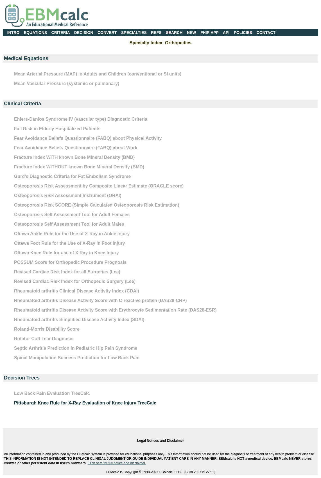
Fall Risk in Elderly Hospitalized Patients (57, 128)
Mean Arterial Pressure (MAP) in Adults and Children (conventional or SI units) (97, 74)
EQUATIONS (35, 32)
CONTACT (266, 32)
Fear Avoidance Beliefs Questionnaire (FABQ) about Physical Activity (88, 138)
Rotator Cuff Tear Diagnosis (43, 338)
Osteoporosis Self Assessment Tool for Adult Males (69, 224)
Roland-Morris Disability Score (47, 329)
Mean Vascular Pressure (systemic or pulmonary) (66, 83)
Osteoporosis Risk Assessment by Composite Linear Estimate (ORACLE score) (99, 186)
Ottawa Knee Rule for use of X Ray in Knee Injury (66, 252)
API (226, 32)
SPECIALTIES (134, 32)
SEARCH (174, 32)
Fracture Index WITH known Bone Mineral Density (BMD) (74, 157)
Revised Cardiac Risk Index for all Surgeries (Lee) (67, 271)
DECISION (83, 32)
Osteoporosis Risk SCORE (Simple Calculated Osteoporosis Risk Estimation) (96, 205)
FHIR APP (209, 32)
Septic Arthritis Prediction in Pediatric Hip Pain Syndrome (75, 348)
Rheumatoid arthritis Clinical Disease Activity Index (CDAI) (76, 291)
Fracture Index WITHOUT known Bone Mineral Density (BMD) (79, 166)
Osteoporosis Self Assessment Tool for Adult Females (72, 214)
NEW (191, 32)
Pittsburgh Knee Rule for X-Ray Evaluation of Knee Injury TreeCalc (85, 403)
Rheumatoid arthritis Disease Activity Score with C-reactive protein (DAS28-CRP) (100, 300)
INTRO (13, 32)
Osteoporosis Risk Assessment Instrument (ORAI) (67, 195)
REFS (156, 32)
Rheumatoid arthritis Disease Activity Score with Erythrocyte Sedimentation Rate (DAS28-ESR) (115, 310)
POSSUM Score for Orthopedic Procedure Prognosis (70, 262)
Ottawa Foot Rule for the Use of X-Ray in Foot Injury (69, 243)
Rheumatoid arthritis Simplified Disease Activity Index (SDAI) (79, 319)
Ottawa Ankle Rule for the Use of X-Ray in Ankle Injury (72, 233)
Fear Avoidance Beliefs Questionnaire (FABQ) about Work (75, 147)
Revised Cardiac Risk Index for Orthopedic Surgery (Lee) (74, 281)
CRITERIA (60, 32)
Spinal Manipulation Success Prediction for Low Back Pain (76, 357)
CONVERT (107, 32)
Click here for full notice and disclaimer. (117, 463)
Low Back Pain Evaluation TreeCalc (52, 393)
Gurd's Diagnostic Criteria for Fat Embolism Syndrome (72, 176)
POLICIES (243, 32)
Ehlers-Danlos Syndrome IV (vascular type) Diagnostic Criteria (80, 119)
